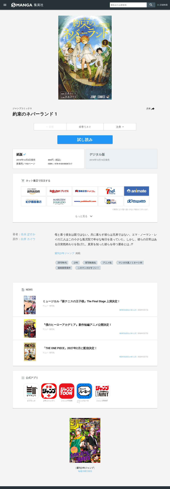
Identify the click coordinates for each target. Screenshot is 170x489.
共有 (148, 108)
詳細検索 (164, 5)
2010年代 (62, 262)
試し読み (85, 140)
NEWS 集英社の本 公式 (127, 310)
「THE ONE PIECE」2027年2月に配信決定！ (70, 348)
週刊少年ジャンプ (64, 253)
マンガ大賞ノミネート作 (130, 262)
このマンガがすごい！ (88, 268)
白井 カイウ (28, 239)
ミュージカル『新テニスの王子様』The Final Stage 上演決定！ (81, 301)
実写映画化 (90, 262)
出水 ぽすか (28, 234)
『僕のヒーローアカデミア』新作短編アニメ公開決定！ (77, 324)
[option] (85, 57)
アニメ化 (107, 262)
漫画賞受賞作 (64, 268)
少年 (76, 262)
